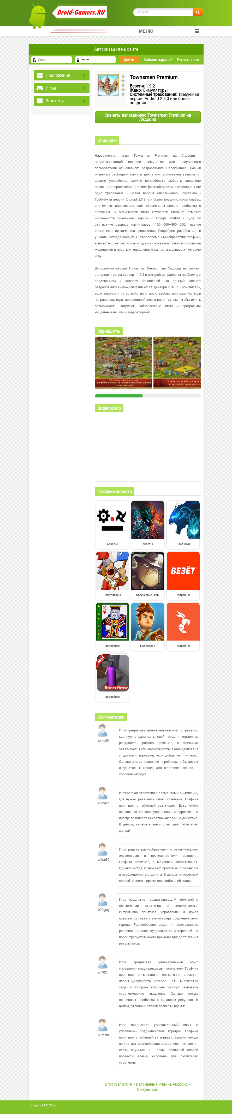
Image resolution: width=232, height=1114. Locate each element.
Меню (169, 31)
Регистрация (188, 59)
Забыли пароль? (158, 59)
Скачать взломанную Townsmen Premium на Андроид (147, 117)
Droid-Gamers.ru (118, 1084)
